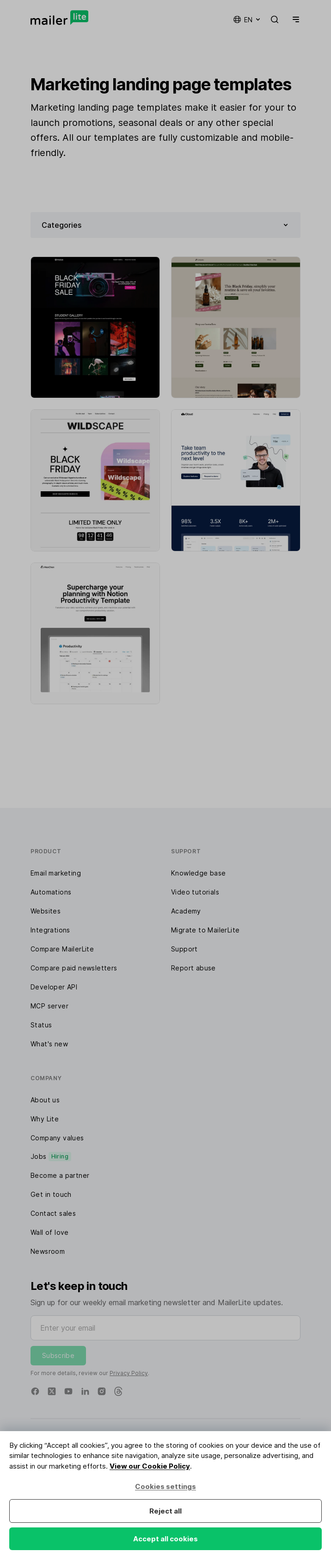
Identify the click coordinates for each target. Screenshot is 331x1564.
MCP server (49, 1006)
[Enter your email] (165, 1327)
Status (41, 1025)
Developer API (54, 987)
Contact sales (53, 1213)
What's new (49, 1044)
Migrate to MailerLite (205, 930)
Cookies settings (165, 1486)
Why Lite (45, 1119)
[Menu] (294, 19)
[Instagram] (101, 1391)
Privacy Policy (129, 1373)
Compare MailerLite (62, 949)
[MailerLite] (59, 17)
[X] (51, 1391)
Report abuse (193, 968)
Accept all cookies (165, 1538)
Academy (186, 911)
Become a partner (60, 1175)
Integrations (50, 930)
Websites (46, 911)
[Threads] (118, 1391)
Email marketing (56, 873)
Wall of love (50, 1232)
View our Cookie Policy (150, 1466)
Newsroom (48, 1251)
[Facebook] (35, 1391)
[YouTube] (68, 1391)
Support (184, 949)
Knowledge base (198, 873)
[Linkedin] (85, 1391)
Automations (51, 892)
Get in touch (51, 1194)
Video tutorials (195, 892)
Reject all (165, 1511)
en (247, 19)
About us (45, 1100)
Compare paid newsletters (74, 968)
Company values (57, 1138)
